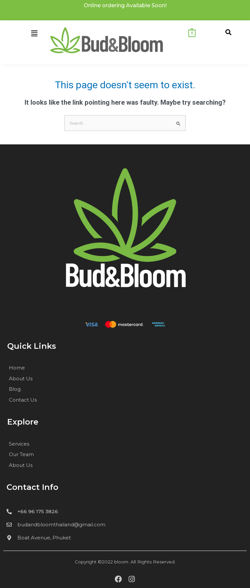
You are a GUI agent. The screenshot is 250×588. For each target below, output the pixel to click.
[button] (21, 34)
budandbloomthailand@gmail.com (61, 524)
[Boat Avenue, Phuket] (9, 537)
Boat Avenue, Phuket (44, 538)
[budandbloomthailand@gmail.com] (9, 524)
